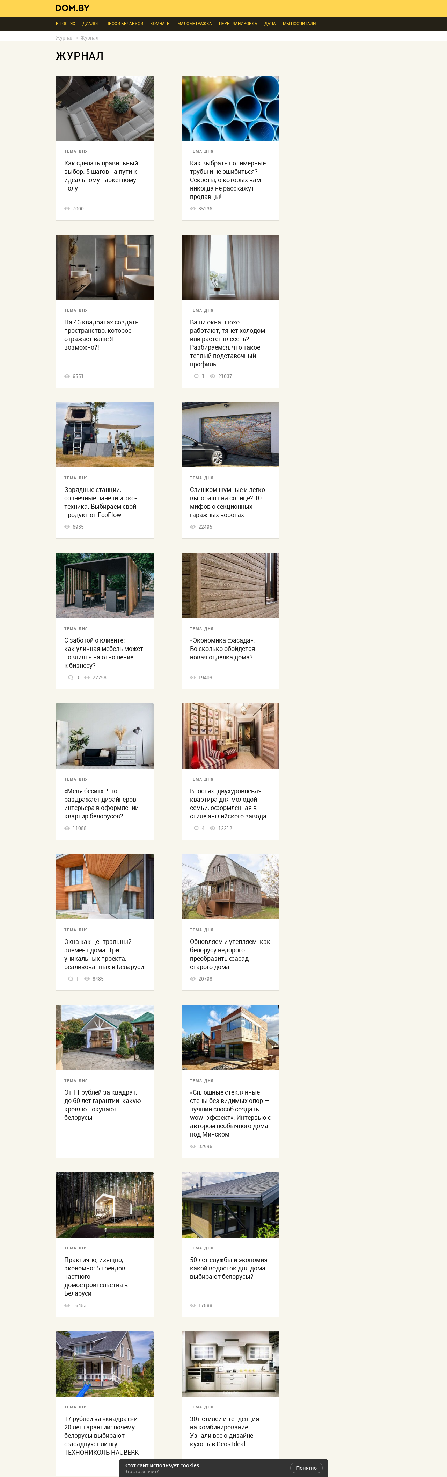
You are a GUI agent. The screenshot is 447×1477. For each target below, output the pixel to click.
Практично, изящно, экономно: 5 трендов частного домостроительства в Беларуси (96, 1276)
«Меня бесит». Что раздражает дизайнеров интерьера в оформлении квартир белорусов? (101, 803)
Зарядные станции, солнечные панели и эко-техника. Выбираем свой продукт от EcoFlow (101, 502)
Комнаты (160, 23)
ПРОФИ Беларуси (124, 23)
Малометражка (194, 23)
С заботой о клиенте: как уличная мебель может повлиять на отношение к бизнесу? (103, 653)
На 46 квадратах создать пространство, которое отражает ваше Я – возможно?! (101, 334)
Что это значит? (141, 1471)
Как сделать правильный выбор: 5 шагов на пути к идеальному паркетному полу (101, 175)
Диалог (90, 23)
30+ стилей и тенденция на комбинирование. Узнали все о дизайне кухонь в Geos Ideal (224, 1431)
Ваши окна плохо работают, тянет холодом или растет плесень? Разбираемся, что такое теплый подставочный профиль (227, 343)
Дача (270, 23)
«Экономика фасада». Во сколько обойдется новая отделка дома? (222, 649)
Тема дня (76, 151)
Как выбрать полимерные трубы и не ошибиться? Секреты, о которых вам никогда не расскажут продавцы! (228, 179)
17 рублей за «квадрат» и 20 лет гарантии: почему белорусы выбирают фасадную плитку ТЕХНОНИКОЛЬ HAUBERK (101, 1435)
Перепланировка (238, 23)
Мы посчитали (299, 23)
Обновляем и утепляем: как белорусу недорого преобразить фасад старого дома (230, 954)
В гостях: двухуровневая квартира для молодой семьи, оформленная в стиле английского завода (228, 803)
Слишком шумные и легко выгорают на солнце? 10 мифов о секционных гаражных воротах (227, 502)
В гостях (65, 23)
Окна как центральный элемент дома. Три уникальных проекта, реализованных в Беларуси (104, 954)
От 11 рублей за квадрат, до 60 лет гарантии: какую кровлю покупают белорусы (102, 1105)
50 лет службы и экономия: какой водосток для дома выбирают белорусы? (229, 1268)
